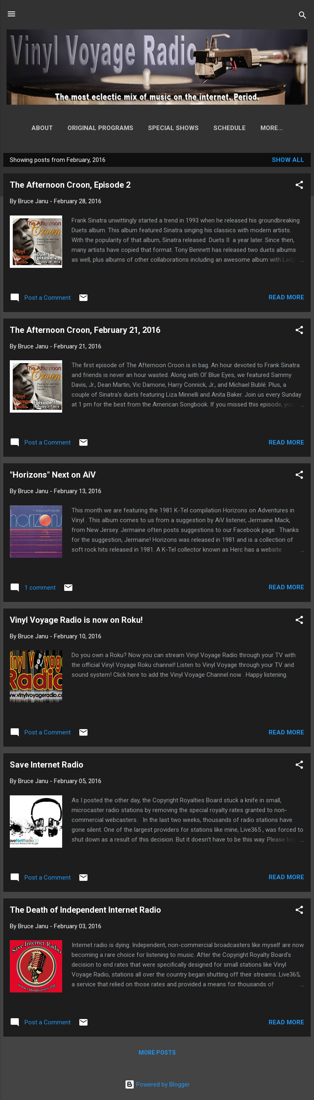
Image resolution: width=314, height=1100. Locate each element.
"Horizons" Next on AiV (53, 476)
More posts (157, 1054)
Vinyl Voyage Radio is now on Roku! (76, 621)
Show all (288, 161)
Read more (286, 299)
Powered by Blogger (157, 1084)
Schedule (216, 128)
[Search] (302, 16)
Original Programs (87, 128)
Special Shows (160, 128)
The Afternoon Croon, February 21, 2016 (85, 332)
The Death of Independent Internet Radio (85, 911)
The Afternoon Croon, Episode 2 (70, 186)
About (29, 128)
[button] (299, 188)
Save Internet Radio (46, 766)
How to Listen (271, 128)
